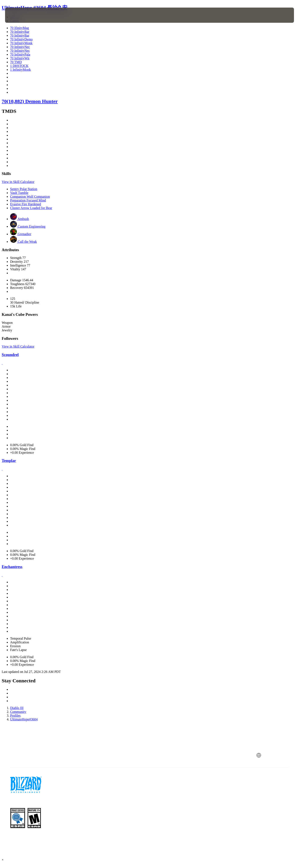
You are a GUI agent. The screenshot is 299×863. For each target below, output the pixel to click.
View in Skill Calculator (18, 182)
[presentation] (20, 15)
